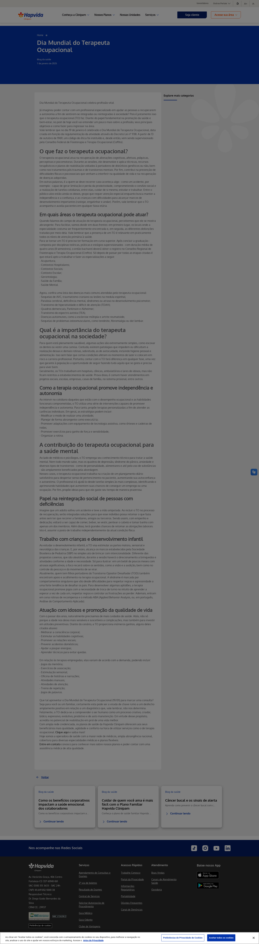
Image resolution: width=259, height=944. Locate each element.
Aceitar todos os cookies (221, 937)
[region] (129, 938)
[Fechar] (253, 937)
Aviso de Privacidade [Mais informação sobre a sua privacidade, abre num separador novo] (93, 940)
